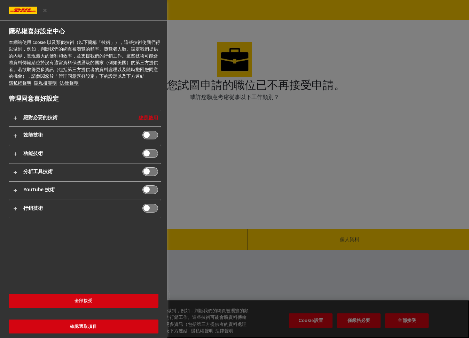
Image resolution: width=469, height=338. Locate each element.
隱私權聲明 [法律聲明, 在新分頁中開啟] (45, 83)
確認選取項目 (83, 326)
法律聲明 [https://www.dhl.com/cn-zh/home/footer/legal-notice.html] (69, 83)
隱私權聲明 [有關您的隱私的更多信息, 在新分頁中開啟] (20, 83)
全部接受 (84, 300)
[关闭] (45, 10)
